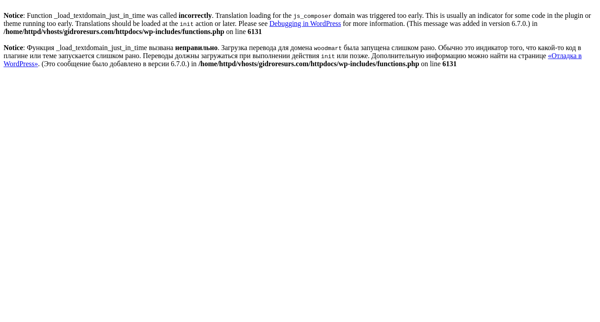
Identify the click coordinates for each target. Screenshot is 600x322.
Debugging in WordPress (305, 23)
